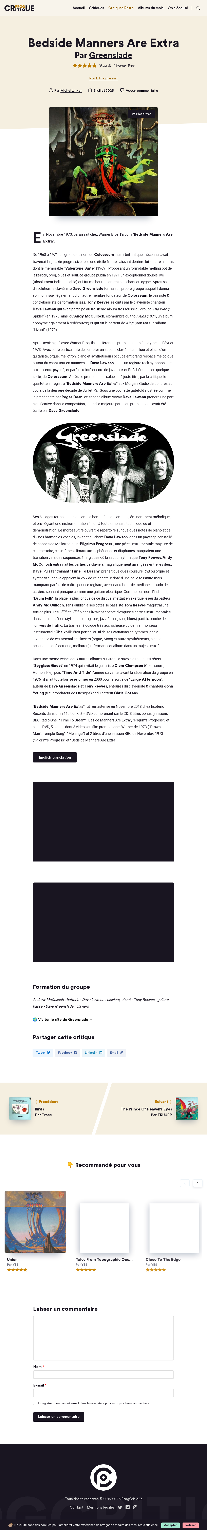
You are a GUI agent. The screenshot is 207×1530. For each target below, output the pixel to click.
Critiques (96, 8)
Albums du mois (151, 8)
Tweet (43, 1052)
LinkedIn (93, 1052)
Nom (38, 1367)
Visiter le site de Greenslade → (65, 1020)
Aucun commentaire (142, 90)
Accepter (170, 1525)
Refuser (190, 1525)
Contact (76, 1507)
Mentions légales (101, 1507)
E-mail (39, 1385)
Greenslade (110, 56)
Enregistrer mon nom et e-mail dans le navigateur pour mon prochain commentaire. (94, 1403)
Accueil (79, 8)
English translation (55, 757)
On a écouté (178, 8)
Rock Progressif (103, 78)
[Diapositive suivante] (198, 1183)
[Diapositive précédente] (185, 1183)
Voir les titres (141, 114)
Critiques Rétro (121, 8)
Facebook (67, 1052)
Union (22, 1259)
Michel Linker (71, 90)
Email (116, 1052)
